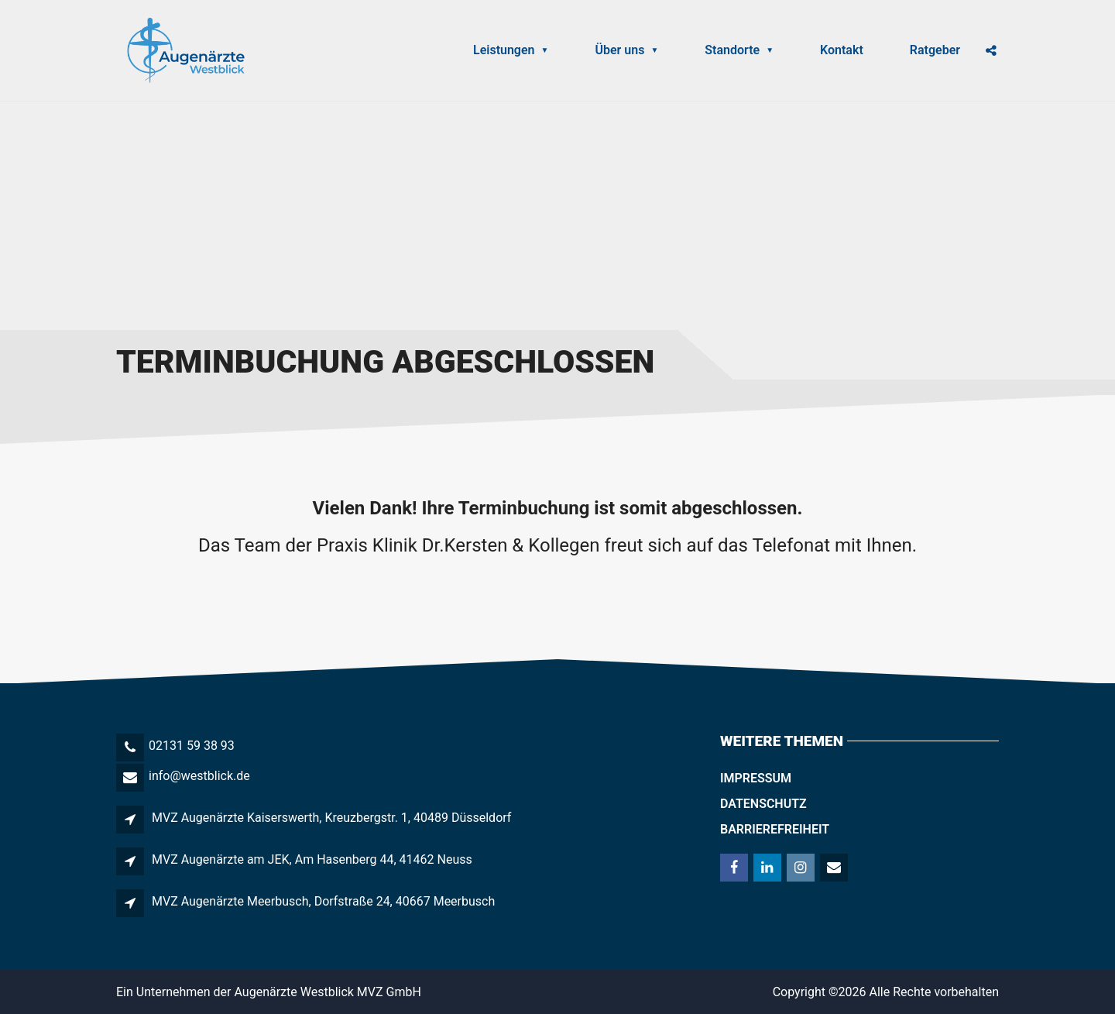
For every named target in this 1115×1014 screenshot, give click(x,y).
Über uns (626, 50)
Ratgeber (935, 50)
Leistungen (510, 50)
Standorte (739, 50)
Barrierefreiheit (774, 829)
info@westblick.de (199, 775)
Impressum (755, 778)
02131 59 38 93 (192, 745)
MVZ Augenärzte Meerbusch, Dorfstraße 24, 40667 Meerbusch (323, 901)
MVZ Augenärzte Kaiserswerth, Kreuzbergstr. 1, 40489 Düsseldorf (331, 817)
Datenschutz (763, 803)
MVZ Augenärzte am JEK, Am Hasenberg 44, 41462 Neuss (312, 859)
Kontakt (841, 50)
